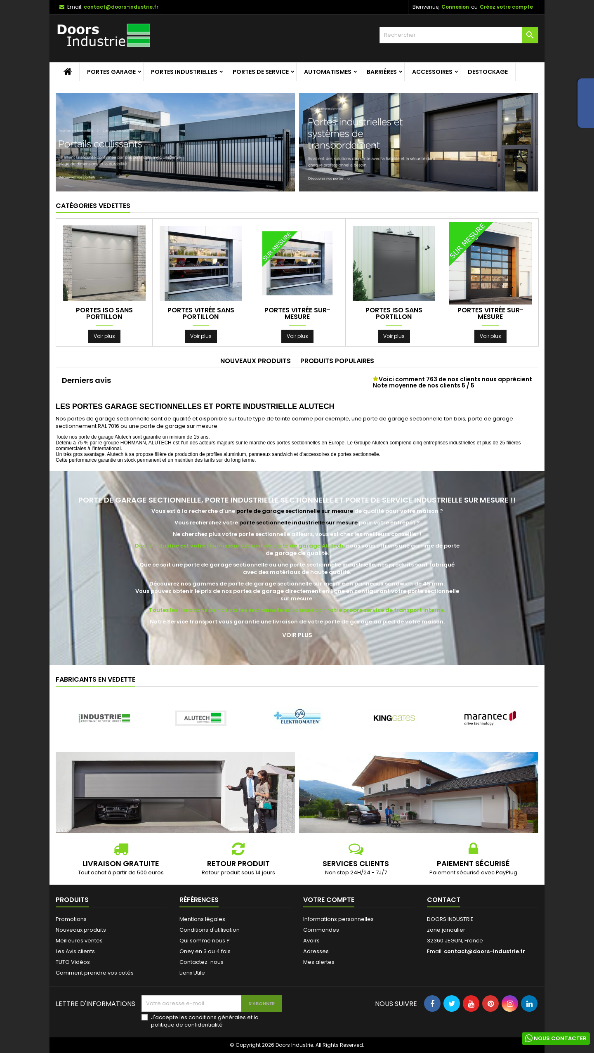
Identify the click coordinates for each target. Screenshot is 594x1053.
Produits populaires (337, 361)
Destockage (488, 72)
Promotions (71, 919)
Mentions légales (202, 919)
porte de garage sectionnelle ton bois (414, 419)
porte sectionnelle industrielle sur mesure (298, 522)
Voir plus (104, 336)
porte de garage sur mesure (178, 426)
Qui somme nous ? (204, 940)
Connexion (455, 6)
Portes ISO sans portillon (104, 313)
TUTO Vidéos (73, 962)
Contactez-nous (201, 962)
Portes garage (111, 72)
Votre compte (328, 899)
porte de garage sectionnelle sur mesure (294, 511)
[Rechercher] (459, 35)
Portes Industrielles (184, 72)
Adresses (316, 951)
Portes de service (261, 72)
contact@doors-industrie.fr (121, 6)
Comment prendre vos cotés (95, 973)
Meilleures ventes (79, 940)
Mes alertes (319, 962)
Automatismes (327, 72)
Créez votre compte (506, 6)
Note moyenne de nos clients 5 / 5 (423, 385)
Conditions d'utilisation (209, 930)
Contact (443, 899)
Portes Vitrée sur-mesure (297, 313)
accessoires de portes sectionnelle (341, 454)
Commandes (321, 930)
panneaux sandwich (270, 454)
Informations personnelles (338, 919)
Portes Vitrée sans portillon (200, 313)
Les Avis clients (75, 951)
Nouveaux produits (255, 361)
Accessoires (432, 72)
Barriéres (382, 72)
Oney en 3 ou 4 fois (205, 951)
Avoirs (311, 940)
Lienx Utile (192, 973)
